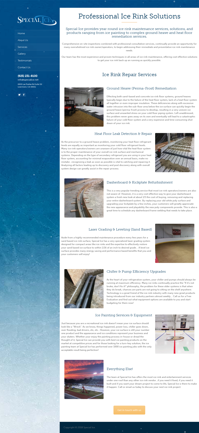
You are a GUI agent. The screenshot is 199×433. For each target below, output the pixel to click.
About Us (23, 40)
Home (21, 33)
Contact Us (24, 67)
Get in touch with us (129, 410)
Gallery (22, 53)
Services (22, 47)
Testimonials (25, 60)
